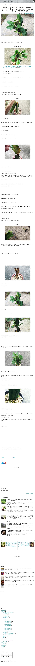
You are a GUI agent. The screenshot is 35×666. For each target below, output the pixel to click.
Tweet (3, 36)
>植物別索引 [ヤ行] (7, 629)
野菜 (3, 637)
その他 (2, 646)
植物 (2, 611)
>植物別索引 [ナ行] (7, 625)
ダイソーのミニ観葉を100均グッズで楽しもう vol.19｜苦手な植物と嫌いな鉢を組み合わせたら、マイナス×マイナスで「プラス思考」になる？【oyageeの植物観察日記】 (20, 516)
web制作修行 (3, 645)
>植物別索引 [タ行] (7, 624)
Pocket (14, 36)
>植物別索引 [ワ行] (7, 631)
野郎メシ (4, 643)
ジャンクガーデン (6, 616)
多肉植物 (31, 13)
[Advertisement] (17, 434)
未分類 (2, 647)
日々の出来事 (3, 610)
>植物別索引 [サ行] (7, 622)
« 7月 (3, 657)
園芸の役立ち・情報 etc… (7, 634)
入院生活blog (5, 641)
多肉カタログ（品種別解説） (9, 633)
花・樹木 (4, 636)
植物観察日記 (27, 13)
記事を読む (8, 504)
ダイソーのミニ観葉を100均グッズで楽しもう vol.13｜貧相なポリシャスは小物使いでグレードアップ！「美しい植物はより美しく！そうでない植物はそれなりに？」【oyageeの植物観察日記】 (20, 508)
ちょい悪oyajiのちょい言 (9, 1)
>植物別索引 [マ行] (7, 628)
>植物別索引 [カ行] (7, 621)
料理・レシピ (3, 642)
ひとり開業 (6, 613)
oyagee (32, 493)
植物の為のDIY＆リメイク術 (8, 612)
